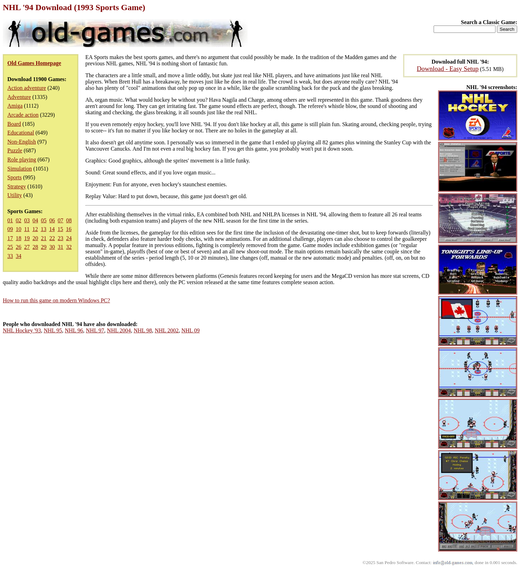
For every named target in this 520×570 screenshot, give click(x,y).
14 (52, 229)
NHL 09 (190, 330)
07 (60, 220)
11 (26, 229)
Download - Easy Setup (448, 68)
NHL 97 (95, 330)
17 (10, 238)
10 (18, 229)
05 (44, 220)
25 (10, 247)
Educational (20, 133)
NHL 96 (74, 330)
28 (35, 247)
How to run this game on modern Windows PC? (56, 300)
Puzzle (14, 150)
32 (69, 247)
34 (18, 256)
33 (10, 256)
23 (60, 238)
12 (35, 229)
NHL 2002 (166, 330)
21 (44, 238)
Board (14, 124)
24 (69, 238)
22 (52, 238)
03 (27, 220)
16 (68, 229)
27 (27, 247)
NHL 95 (53, 330)
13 (43, 229)
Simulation (19, 169)
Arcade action (22, 115)
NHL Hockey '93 (22, 330)
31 (60, 247)
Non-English (21, 142)
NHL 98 (143, 330)
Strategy (16, 186)
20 (35, 238)
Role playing (21, 160)
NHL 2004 (119, 330)
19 (27, 238)
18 (18, 238)
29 (44, 247)
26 (18, 247)
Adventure (19, 97)
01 (10, 220)
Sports (14, 177)
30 (52, 247)
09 (10, 229)
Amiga (15, 106)
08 (69, 220)
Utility (14, 195)
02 (18, 220)
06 (52, 220)
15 (60, 229)
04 (35, 220)
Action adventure (26, 88)
